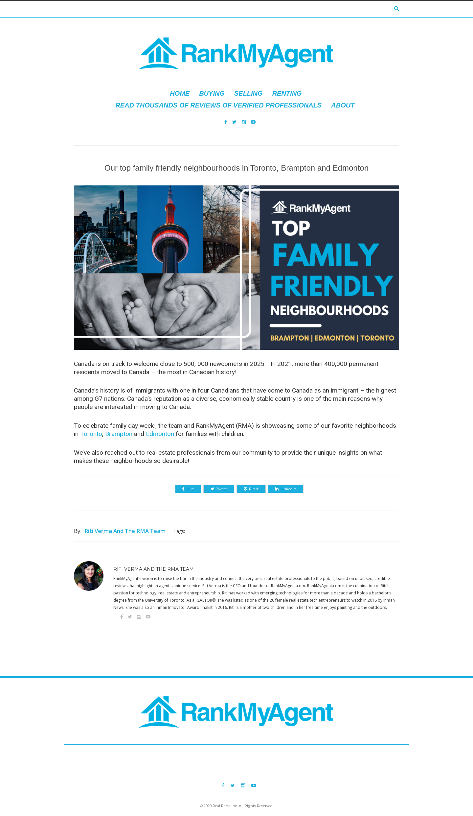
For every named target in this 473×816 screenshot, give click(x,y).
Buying (212, 93)
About (342, 105)
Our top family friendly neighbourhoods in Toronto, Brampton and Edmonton (236, 167)
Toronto (91, 434)
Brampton (118, 434)
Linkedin (285, 489)
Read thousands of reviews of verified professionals (218, 105)
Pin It (251, 489)
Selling (248, 93)
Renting (287, 93)
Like (188, 489)
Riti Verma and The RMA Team (125, 531)
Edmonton (160, 434)
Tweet (219, 489)
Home (180, 93)
